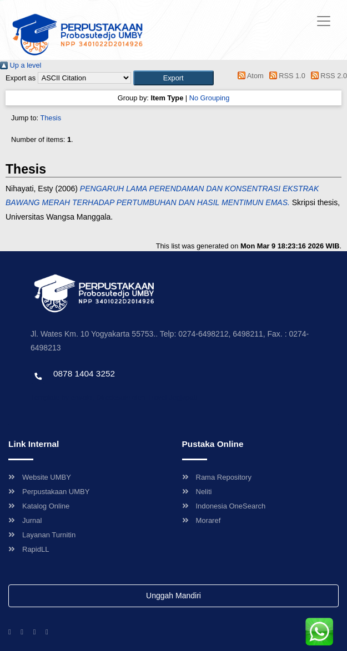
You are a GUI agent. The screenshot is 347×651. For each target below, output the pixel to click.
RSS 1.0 (285, 76)
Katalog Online (38, 506)
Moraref (201, 520)
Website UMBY (39, 477)
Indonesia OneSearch (224, 506)
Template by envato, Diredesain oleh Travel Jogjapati (114, 397)
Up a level (20, 65)
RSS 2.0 (327, 76)
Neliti (197, 491)
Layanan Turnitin (42, 535)
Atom (249, 76)
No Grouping (209, 98)
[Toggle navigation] (324, 21)
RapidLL (28, 549)
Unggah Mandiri (173, 595)
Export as (21, 78)
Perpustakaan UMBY (48, 491)
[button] (173, 77)
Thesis (50, 118)
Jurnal (25, 520)
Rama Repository (217, 477)
